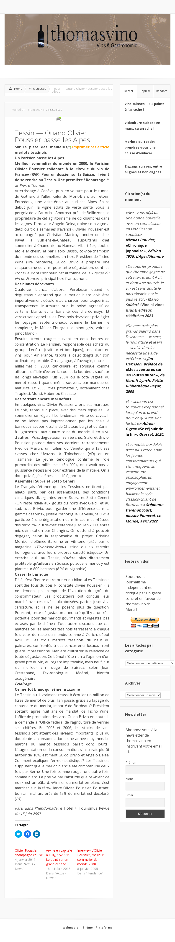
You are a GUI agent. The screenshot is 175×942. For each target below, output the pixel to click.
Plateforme (104, 927)
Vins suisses (37, 89)
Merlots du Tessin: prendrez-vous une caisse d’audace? (140, 147)
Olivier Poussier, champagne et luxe (29, 852)
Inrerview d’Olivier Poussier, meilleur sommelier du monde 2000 (90, 857)
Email (130, 795)
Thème (88, 927)
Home (18, 89)
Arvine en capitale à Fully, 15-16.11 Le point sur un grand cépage (59, 857)
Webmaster (71, 927)
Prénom (131, 762)
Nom (129, 779)
